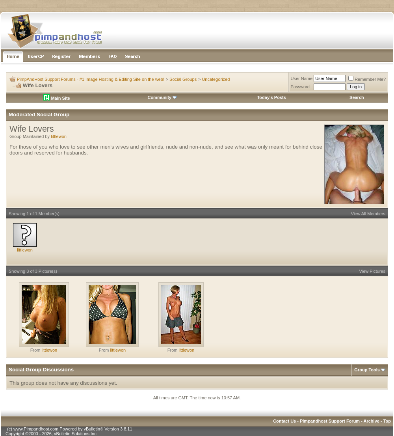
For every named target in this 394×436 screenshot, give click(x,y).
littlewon (59, 136)
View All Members (368, 213)
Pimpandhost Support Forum (330, 421)
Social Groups (183, 79)
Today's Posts (271, 97)
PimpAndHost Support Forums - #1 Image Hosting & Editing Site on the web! (90, 79)
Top (387, 421)
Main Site (56, 98)
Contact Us (284, 421)
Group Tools (367, 369)
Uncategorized (216, 79)
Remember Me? (367, 79)
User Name (302, 78)
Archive (371, 421)
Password (300, 86)
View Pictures (372, 271)
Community (162, 97)
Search (356, 97)
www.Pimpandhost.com (35, 429)
